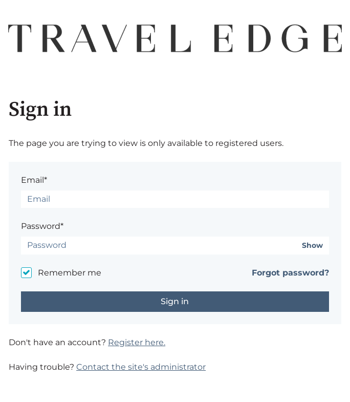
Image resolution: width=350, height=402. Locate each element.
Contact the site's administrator (141, 367)
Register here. (136, 342)
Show (312, 245)
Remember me (69, 273)
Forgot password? (290, 273)
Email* (34, 180)
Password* (42, 226)
